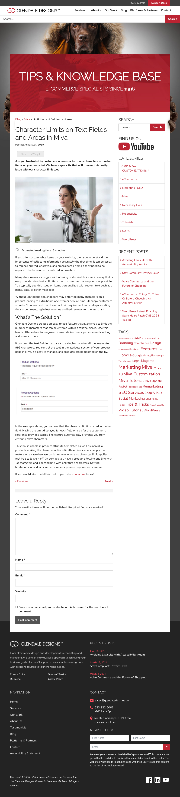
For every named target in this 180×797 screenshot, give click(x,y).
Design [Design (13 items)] (155, 343)
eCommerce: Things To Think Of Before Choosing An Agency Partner (140, 298)
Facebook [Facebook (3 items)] (134, 349)
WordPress (129, 239)
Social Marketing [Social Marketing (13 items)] (131, 398)
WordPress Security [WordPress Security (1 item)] (126, 415)
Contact (166, 10)
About (95, 10)
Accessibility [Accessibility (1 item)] (123, 338)
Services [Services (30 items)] (136, 392)
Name (20, 560)
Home (14, 702)
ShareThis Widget (30, 154)
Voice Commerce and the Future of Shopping (138, 284)
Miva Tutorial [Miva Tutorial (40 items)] (131, 380)
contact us (78, 474)
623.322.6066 (138, 2)
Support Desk (159, 3)
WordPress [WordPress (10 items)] (151, 410)
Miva (27, 119)
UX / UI (126, 231)
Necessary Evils (132, 205)
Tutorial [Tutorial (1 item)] (153, 405)
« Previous (21, 481)
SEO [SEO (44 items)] (122, 392)
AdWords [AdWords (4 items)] (140, 338)
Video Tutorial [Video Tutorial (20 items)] (130, 410)
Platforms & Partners (144, 10)
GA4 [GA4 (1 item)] (160, 349)
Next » (109, 481)
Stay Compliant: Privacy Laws (140, 273)
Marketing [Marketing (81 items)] (129, 367)
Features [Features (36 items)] (148, 349)
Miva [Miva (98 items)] (147, 366)
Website (20, 591)
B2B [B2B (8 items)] (158, 338)
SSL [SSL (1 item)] (156, 399)
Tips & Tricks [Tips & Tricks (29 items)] (137, 404)
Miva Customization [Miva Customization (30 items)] (141, 374)
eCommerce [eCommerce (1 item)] (123, 349)
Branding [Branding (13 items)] (125, 343)
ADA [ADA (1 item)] (131, 338)
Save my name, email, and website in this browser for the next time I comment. (63, 609)
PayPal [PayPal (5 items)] (122, 387)
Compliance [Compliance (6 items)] (141, 343)
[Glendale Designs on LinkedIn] (157, 782)
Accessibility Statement (25, 753)
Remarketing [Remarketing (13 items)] (153, 386)
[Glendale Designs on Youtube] (166, 782)
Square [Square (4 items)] (150, 399)
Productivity (129, 214)
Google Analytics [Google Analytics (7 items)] (144, 355)
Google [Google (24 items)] (125, 355)
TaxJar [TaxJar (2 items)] (121, 404)
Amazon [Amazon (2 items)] (150, 338)
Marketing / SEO (132, 188)
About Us (16, 721)
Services (80, 10)
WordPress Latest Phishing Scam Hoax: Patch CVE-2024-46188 (141, 315)
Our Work (111, 10)
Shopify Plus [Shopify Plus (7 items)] (153, 393)
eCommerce (129, 179)
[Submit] (166, 747)
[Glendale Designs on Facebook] (149, 782)
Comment (22, 514)
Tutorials (127, 222)
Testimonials (18, 728)
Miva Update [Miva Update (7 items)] (153, 381)
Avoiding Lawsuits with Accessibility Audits (137, 262)
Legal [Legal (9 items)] (136, 361)
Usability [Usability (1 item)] (160, 405)
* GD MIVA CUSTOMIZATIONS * (135, 168)
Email (20, 575)
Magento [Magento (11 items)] (148, 361)
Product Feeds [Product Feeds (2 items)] (135, 386)
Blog (124, 10)
